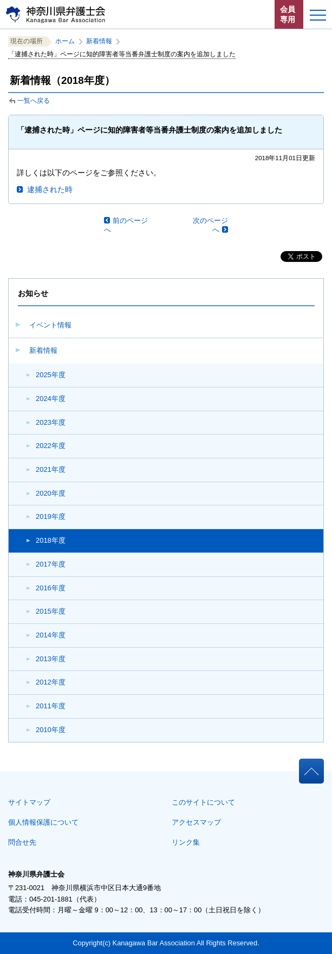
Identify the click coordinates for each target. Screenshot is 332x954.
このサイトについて (203, 802)
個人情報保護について (43, 822)
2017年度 (51, 564)
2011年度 (51, 706)
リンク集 (186, 842)
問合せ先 (22, 842)
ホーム (65, 41)
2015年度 (51, 611)
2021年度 (51, 469)
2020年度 (51, 493)
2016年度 (51, 588)
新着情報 (43, 350)
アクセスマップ (196, 822)
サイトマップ (29, 802)
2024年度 (51, 398)
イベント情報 (50, 325)
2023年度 (51, 422)
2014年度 (51, 635)
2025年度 (51, 375)
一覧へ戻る (33, 100)
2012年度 (51, 682)
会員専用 (287, 14)
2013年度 (51, 659)
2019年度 (51, 516)
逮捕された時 (50, 189)
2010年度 (51, 730)
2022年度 (51, 446)
